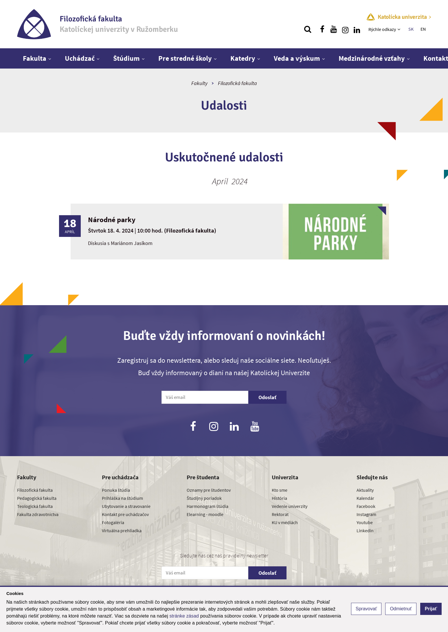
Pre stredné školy (185, 58)
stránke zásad (184, 615)
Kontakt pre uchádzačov (125, 514)
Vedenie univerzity (289, 506)
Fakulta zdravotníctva (37, 514)
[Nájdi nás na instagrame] (345, 29)
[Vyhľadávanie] (307, 29)
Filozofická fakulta (237, 83)
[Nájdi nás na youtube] (333, 29)
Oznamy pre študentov (209, 490)
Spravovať (366, 608)
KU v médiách (285, 522)
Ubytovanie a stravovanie (126, 506)
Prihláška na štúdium (122, 498)
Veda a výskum (297, 58)
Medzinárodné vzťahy (372, 58)
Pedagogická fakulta (36, 498)
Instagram (366, 514)
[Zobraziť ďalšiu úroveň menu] (399, 29)
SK (411, 29)
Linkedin (365, 530)
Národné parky (111, 219)
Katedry (242, 58)
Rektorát (280, 514)
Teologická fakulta (35, 506)
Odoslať (267, 397)
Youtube (365, 522)
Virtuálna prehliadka (122, 530)
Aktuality (365, 490)
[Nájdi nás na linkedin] (357, 29)
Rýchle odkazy (382, 29)
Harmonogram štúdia (207, 506)
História (279, 498)
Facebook (366, 506)
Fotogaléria (113, 522)
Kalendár (365, 498)
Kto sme (279, 490)
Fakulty (199, 83)
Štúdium (126, 58)
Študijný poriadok (204, 498)
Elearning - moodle (205, 514)
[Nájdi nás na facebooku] (322, 29)
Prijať (431, 608)
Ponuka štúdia (116, 490)
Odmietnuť (401, 608)
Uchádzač (80, 58)
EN (423, 29)
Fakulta (34, 58)
